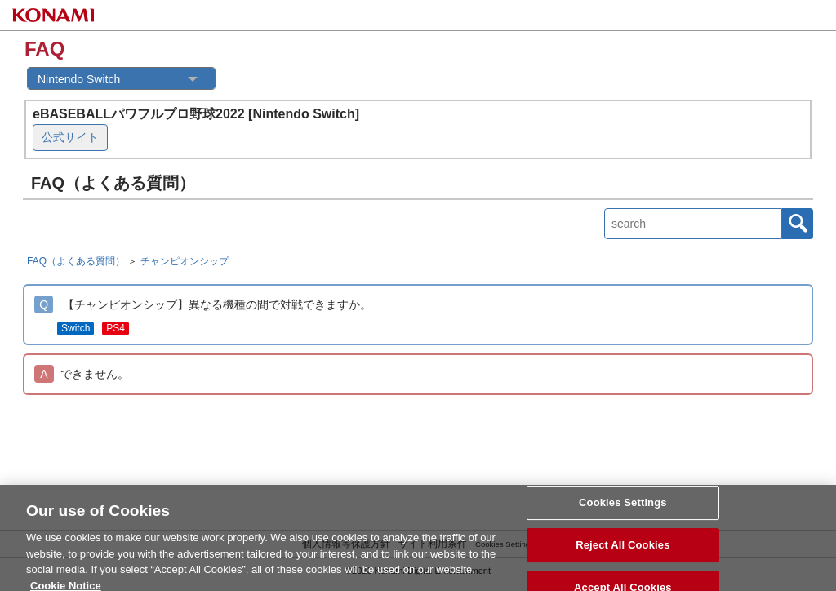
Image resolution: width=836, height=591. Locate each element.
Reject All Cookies (622, 549)
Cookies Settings (623, 507)
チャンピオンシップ (184, 261)
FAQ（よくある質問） (76, 261)
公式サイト (70, 137)
